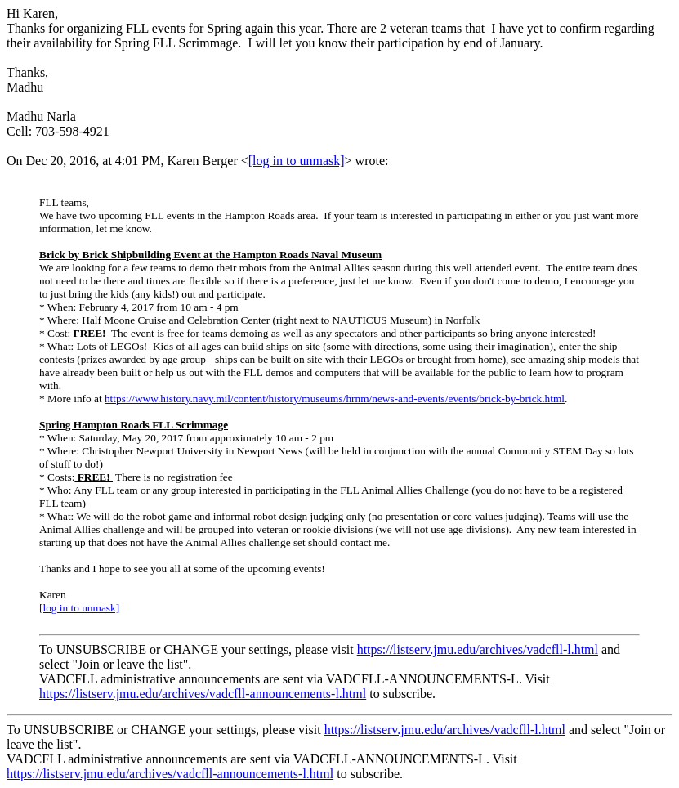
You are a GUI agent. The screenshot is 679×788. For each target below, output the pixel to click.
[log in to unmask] (296, 161)
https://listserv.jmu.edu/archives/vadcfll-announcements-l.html (202, 694)
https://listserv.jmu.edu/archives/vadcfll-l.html (477, 649)
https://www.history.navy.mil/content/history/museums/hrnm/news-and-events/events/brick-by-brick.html (335, 398)
